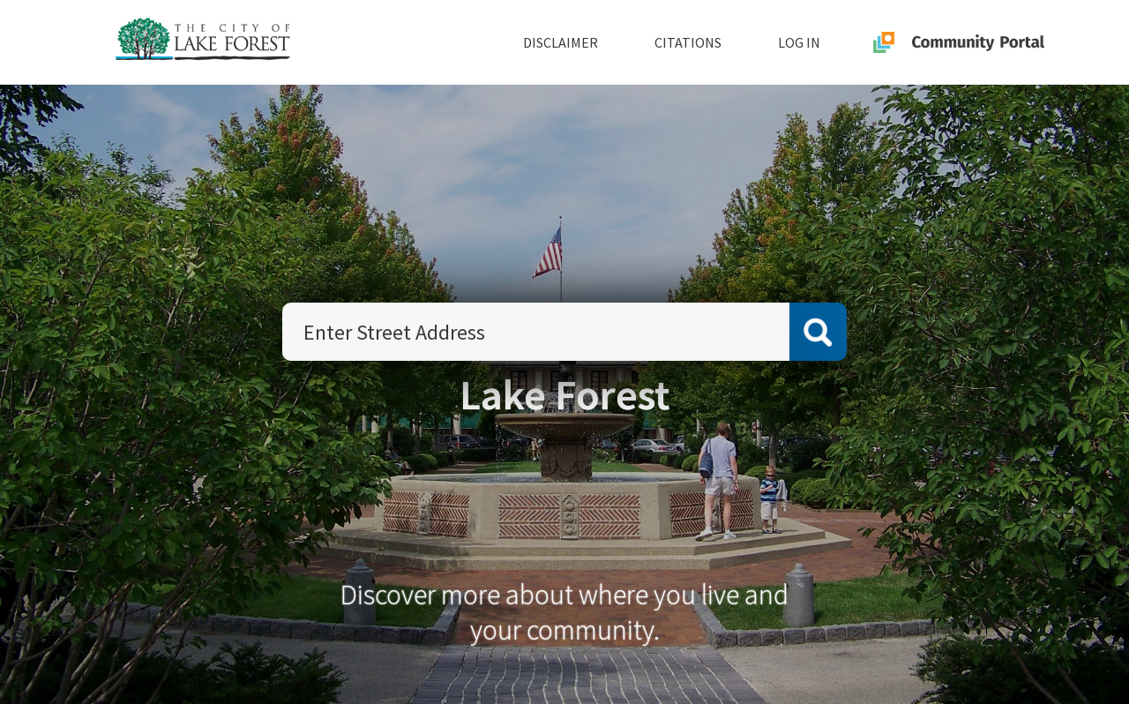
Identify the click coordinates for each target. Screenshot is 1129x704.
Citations (688, 42)
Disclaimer (560, 42)
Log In (799, 42)
